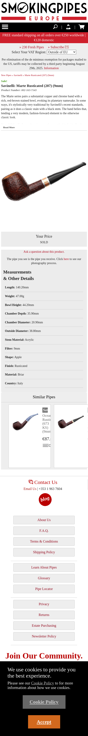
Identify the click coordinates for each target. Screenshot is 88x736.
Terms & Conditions (44, 541)
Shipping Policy (44, 552)
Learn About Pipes (44, 567)
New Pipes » (7, 75)
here (66, 259)
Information (51, 68)
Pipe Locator (44, 589)
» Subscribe (58, 47)
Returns (44, 615)
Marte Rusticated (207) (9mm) (39, 75)
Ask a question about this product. (44, 251)
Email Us (30, 489)
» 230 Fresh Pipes (31, 47)
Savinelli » (19, 75)
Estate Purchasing (44, 625)
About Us (44, 520)
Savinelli (45, 410)
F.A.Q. (44, 530)
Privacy (44, 604)
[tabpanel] (30, 436)
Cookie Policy (42, 683)
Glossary (44, 578)
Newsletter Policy (44, 636)
